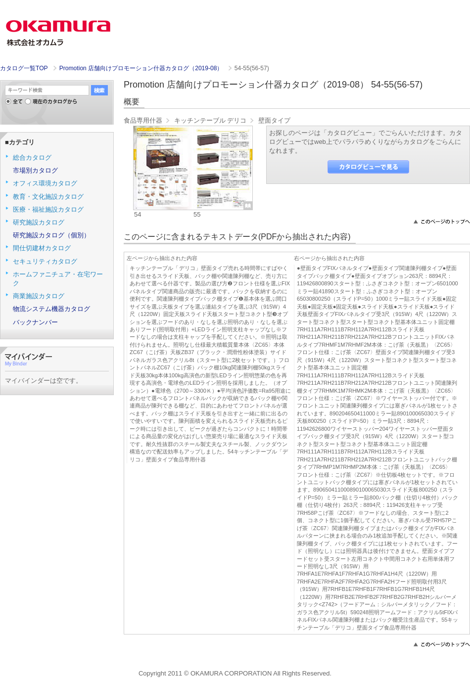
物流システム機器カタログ (51, 309)
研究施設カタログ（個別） (51, 235)
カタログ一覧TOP (23, 68)
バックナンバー (35, 322)
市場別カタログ (35, 170)
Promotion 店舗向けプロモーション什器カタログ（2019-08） (142, 68)
